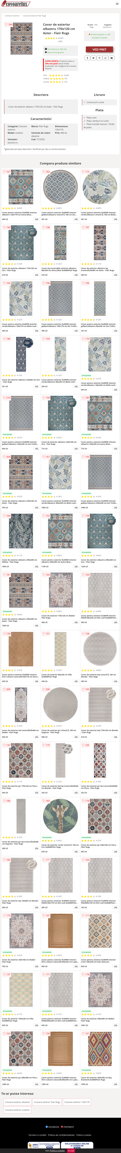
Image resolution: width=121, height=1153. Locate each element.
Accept (71, 1150)
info (36, 219)
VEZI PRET (99, 49)
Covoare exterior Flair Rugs (34, 15)
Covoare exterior (12, 15)
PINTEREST (67, 1127)
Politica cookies (83, 1135)
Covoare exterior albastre (17, 1102)
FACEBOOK (52, 1127)
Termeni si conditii (37, 1135)
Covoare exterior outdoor (17, 1109)
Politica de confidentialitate (61, 1135)
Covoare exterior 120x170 (77, 1102)
